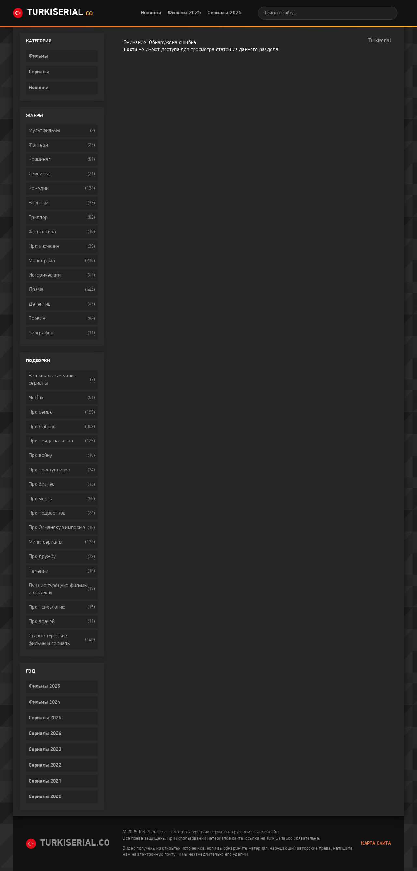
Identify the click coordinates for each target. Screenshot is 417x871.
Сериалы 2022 (45, 765)
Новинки (151, 13)
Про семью (41, 412)
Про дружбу (42, 556)
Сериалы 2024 (45, 733)
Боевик (37, 318)
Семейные (40, 174)
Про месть (40, 499)
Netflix (36, 398)
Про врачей (42, 621)
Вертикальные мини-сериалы (52, 380)
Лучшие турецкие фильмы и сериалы (58, 589)
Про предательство (51, 441)
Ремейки (38, 571)
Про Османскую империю (57, 527)
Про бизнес (41, 484)
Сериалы (39, 72)
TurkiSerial (53, 13)
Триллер (38, 217)
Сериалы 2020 (45, 796)
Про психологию (47, 607)
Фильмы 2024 (44, 702)
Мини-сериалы (45, 542)
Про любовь (42, 426)
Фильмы (38, 56)
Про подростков (47, 513)
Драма (36, 289)
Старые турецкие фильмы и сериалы (49, 639)
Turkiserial (379, 40)
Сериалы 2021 (45, 781)
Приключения (44, 246)
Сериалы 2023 (45, 749)
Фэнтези (38, 145)
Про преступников (49, 470)
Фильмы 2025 (184, 13)
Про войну (40, 455)
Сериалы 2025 (225, 13)
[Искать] (387, 13)
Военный (38, 203)
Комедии (39, 188)
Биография (41, 333)
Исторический (45, 275)
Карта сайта (376, 843)
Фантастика (42, 232)
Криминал (40, 159)
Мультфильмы (44, 130)
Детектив (40, 304)
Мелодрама (42, 261)
